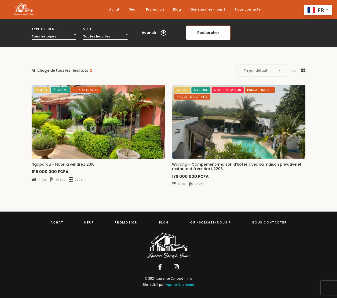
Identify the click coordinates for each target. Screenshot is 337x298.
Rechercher (208, 32)
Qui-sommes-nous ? (210, 222)
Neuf (89, 222)
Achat (57, 222)
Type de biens (44, 29)
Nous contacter (269, 222)
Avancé (149, 32)
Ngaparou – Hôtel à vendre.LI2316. (63, 164)
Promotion (126, 222)
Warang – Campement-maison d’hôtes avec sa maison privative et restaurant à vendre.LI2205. (236, 166)
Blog (164, 222)
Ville (87, 29)
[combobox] (54, 35)
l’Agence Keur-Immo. (180, 285)
